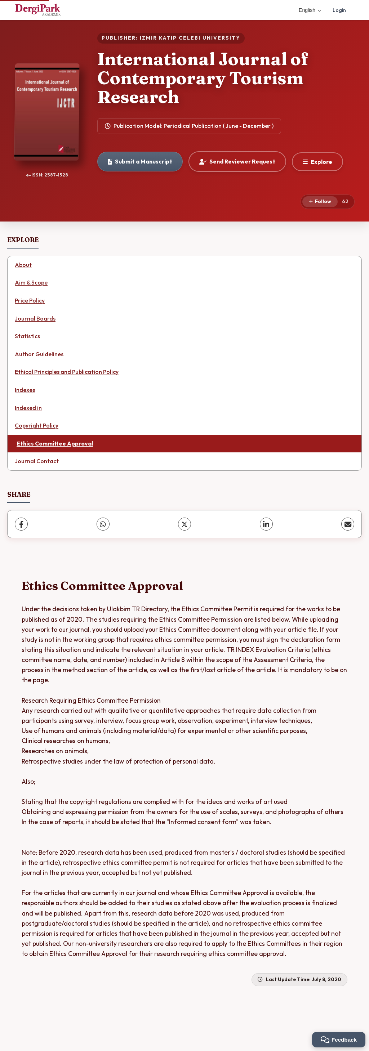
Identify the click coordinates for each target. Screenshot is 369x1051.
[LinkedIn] (266, 524)
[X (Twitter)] (184, 524)
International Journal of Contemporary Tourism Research (202, 78)
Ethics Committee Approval (55, 443)
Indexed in (28, 407)
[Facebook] (21, 524)
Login (339, 10)
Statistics (27, 336)
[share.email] (347, 524)
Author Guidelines (39, 354)
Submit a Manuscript (140, 161)
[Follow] (320, 201)
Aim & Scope (31, 282)
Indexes (25, 389)
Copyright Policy (36, 425)
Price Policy (30, 300)
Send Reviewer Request (237, 161)
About (23, 264)
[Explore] (317, 161)
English (310, 10)
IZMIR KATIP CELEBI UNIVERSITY (190, 38)
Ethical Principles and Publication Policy (67, 371)
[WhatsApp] (103, 524)
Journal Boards (35, 318)
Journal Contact (37, 461)
